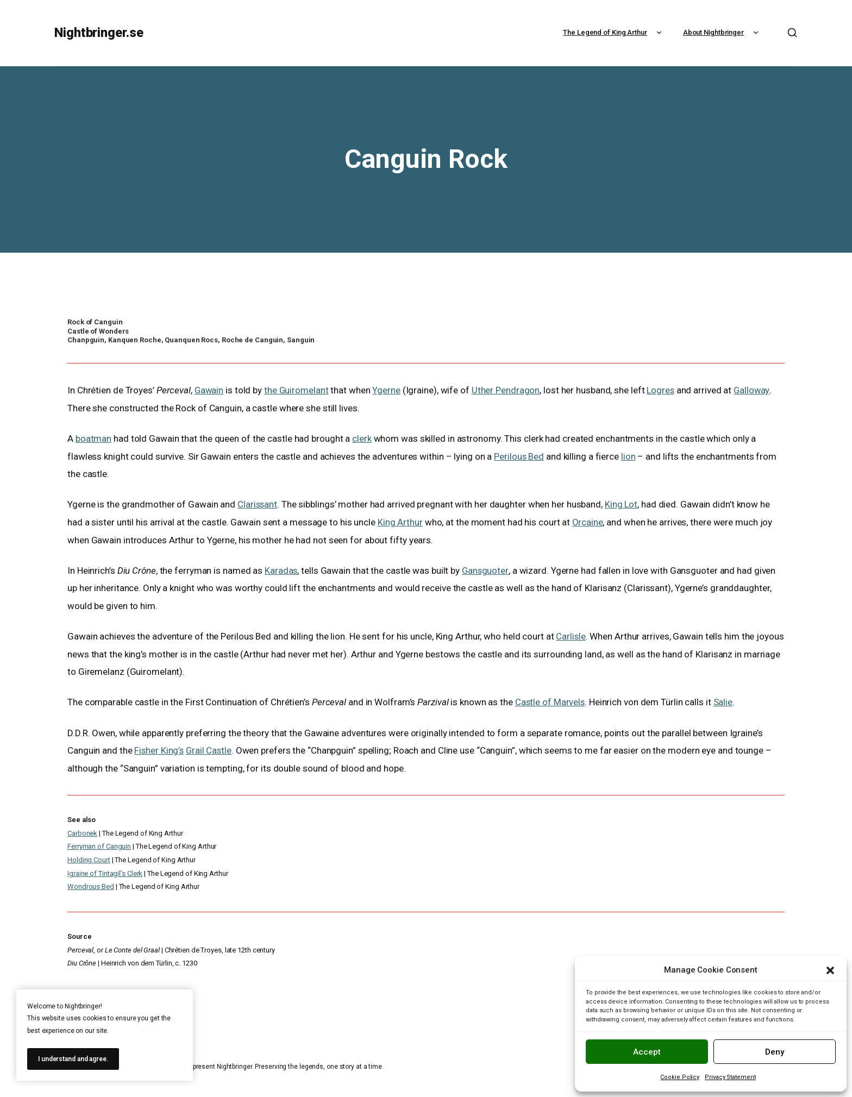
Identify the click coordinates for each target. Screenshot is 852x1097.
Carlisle (571, 635)
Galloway (754, 390)
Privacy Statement (730, 1077)
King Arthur (400, 521)
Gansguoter (486, 570)
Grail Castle (210, 749)
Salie (724, 701)
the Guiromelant (297, 390)
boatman (93, 438)
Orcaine (587, 521)
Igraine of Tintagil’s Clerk (104, 872)
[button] (830, 970)
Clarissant (257, 504)
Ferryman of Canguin (99, 846)
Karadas (281, 570)
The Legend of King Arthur (614, 32)
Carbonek (82, 832)
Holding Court (88, 859)
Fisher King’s (159, 749)
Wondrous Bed (90, 886)
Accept (647, 1052)
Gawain (209, 390)
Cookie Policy (679, 1077)
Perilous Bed (519, 455)
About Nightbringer (722, 32)
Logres (662, 390)
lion (629, 455)
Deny (774, 1052)
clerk (362, 438)
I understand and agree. (73, 1059)
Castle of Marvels (550, 701)
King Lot (622, 504)
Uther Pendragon (507, 390)
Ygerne (388, 390)
